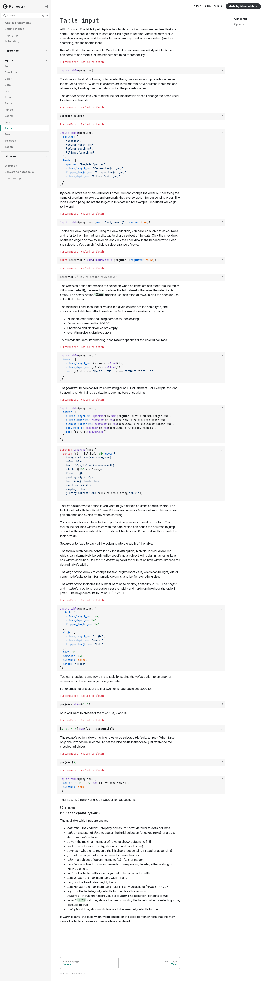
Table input (79, 20)
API (62, 29)
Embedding (11, 41)
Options (239, 24)
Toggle (9, 146)
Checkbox (10, 72)
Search (9, 115)
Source (72, 29)
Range (8, 109)
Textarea (10, 140)
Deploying (11, 35)
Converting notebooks (19, 171)
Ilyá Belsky (81, 800)
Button (8, 66)
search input (93, 43)
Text (7, 134)
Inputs (8, 60)
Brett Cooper (104, 800)
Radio (8, 103)
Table (8, 128)
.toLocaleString (123, 319)
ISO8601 (104, 323)
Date (7, 84)
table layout (92, 891)
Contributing (12, 178)
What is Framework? (17, 22)
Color (7, 78)
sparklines (139, 392)
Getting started (14, 28)
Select (8, 122)
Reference (11, 50)
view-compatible (86, 231)
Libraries (10, 156)
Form (7, 97)
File (6, 91)
